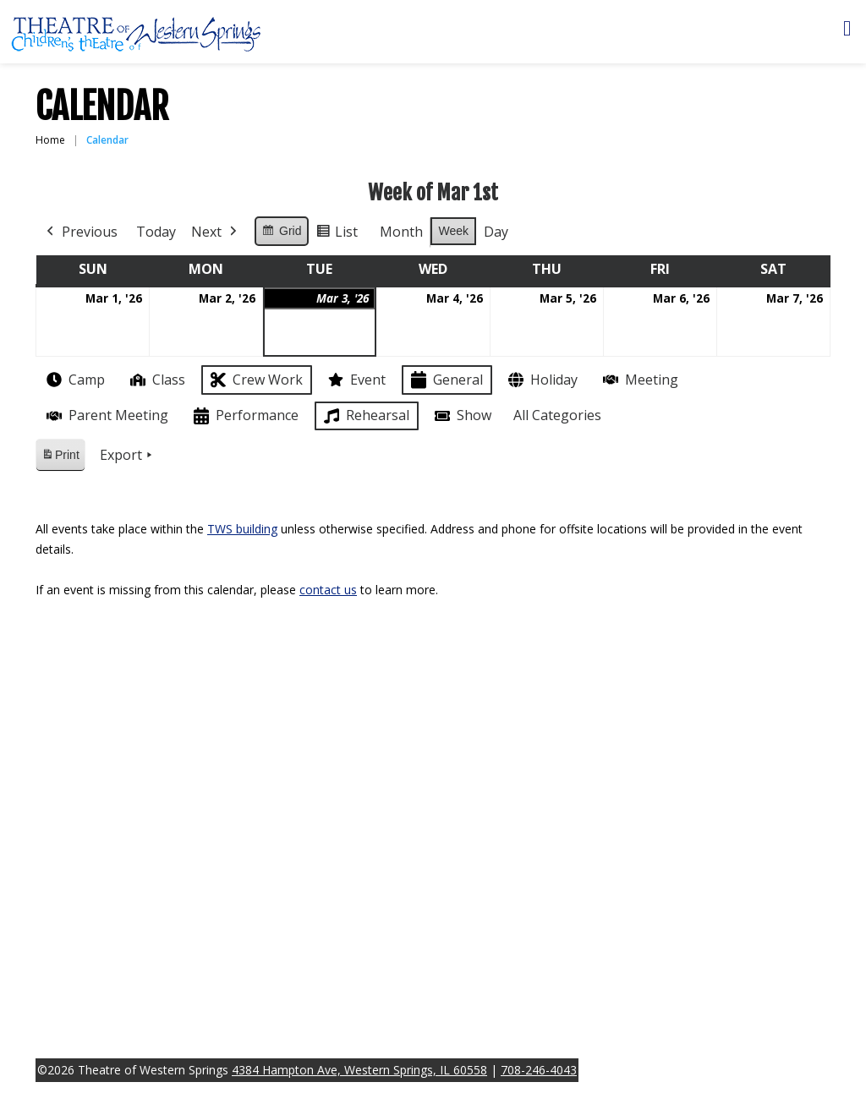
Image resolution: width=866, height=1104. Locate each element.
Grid (281, 233)
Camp (74, 380)
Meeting (639, 380)
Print (60, 458)
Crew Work (255, 380)
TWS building (242, 529)
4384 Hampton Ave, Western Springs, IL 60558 (359, 1070)
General (445, 380)
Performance (244, 416)
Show (461, 416)
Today (156, 231)
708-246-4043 (539, 1070)
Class (156, 380)
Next (215, 232)
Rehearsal (365, 416)
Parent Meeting (105, 415)
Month (401, 231)
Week (453, 231)
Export (128, 456)
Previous (80, 232)
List (336, 235)
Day (496, 231)
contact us (328, 590)
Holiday (541, 380)
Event (355, 379)
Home (50, 140)
